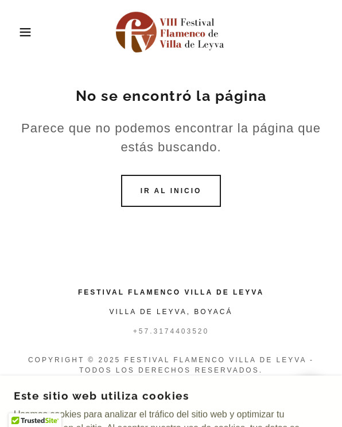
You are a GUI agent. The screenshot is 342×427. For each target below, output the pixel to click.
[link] (171, 32)
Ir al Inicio (171, 191)
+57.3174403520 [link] (171, 331)
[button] (23, 32)
